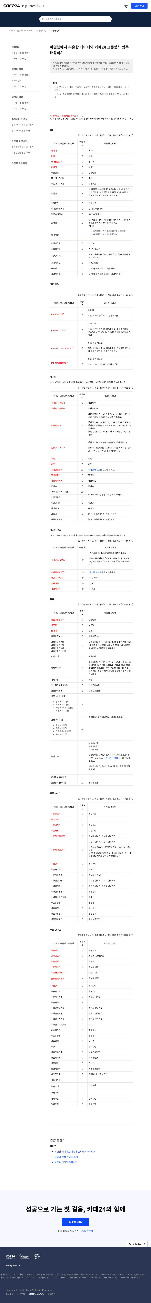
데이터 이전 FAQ (19, 86)
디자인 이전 (17, 97)
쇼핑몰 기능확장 (19, 163)
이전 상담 (139, 6)
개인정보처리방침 (36, 1294)
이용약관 (21, 1294)
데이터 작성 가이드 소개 (66, 1157)
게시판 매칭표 (94, 469)
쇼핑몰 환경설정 (19, 141)
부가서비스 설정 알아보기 (22, 124)
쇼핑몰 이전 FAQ (19, 58)
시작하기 (16, 47)
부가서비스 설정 (19, 119)
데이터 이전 (41, 30)
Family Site (13, 1265)
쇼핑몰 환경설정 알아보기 (22, 146)
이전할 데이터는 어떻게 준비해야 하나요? (74, 1151)
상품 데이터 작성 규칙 (112, 757)
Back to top (137, 1244)
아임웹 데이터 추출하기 (65, 1162)
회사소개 (9, 1294)
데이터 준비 (55, 30)
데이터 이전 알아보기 (21, 74)
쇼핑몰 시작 (75, 1222)
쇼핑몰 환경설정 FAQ (21, 152)
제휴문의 (52, 1294)
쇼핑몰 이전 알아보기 (21, 52)
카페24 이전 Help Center (20, 30)
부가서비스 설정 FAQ (21, 130)
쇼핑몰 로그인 (86, 1231)
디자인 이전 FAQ (19, 108)
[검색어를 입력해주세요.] (75, 19)
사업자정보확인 (110, 1277)
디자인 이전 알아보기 (21, 102)
